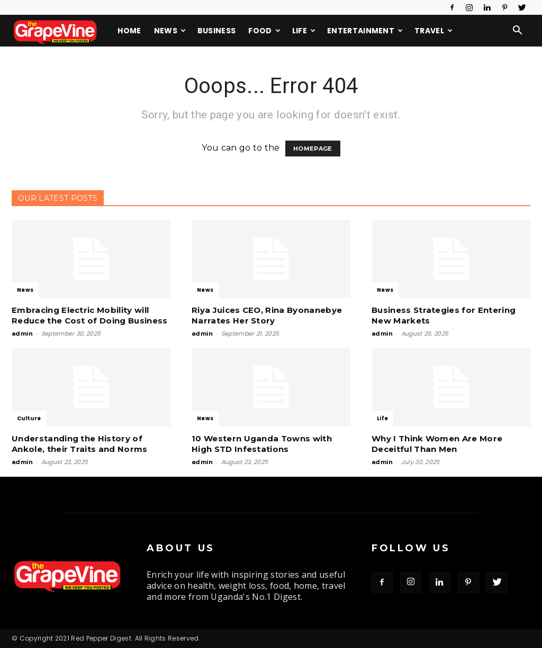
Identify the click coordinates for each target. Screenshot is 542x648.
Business (216, 30)
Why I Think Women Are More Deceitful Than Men (437, 443)
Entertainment (365, 30)
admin (22, 333)
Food (264, 30)
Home (129, 30)
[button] (517, 31)
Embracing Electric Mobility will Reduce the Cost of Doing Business (90, 315)
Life (304, 30)
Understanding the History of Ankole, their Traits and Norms (80, 443)
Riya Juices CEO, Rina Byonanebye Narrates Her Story (267, 315)
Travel (433, 30)
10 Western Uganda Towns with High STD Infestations (262, 443)
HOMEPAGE (312, 148)
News (170, 30)
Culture (29, 418)
